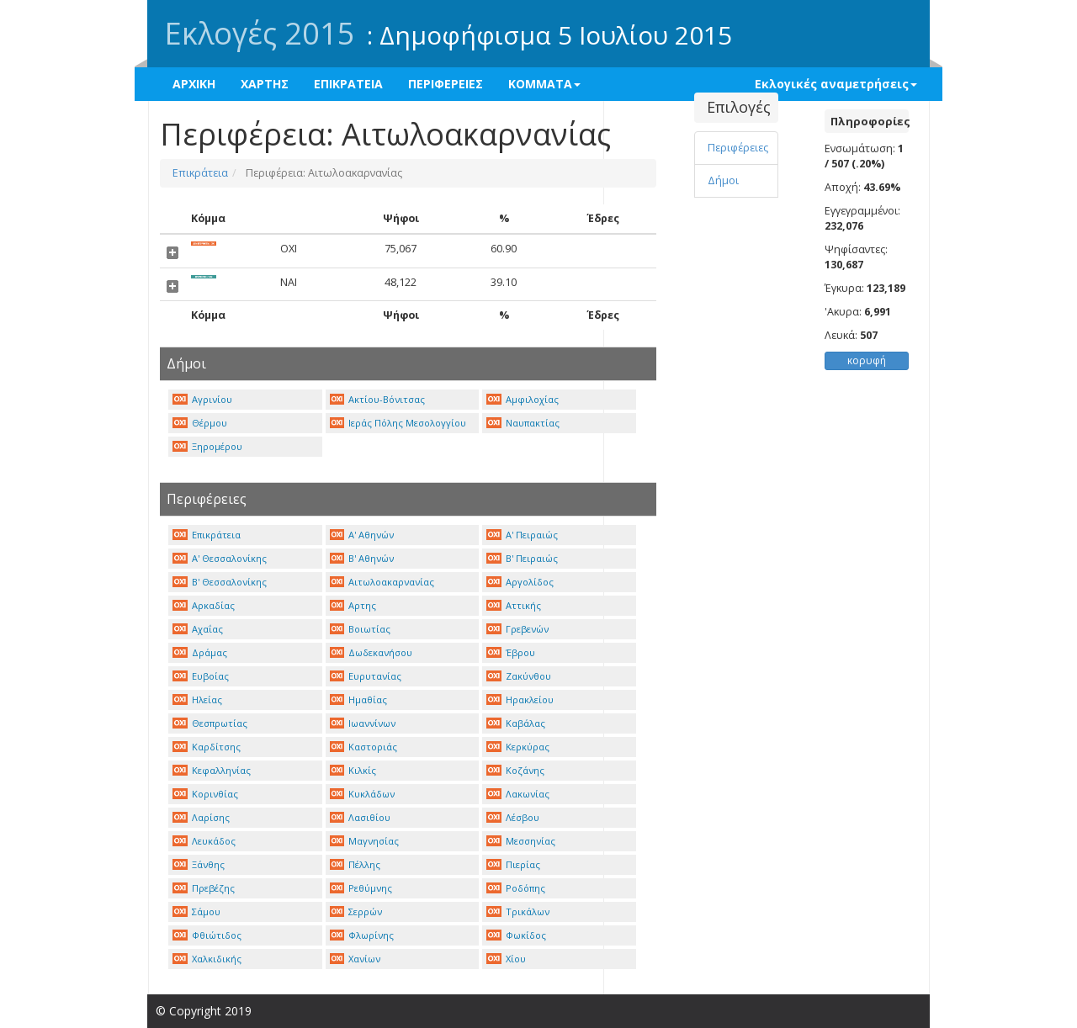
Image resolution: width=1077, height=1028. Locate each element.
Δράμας (199, 652)
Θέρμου (199, 422)
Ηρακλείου (520, 699)
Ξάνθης (198, 864)
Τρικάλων (517, 911)
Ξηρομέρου (207, 446)
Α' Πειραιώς (522, 534)
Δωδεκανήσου (371, 652)
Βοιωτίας (360, 629)
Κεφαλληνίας (211, 770)
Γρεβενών (517, 629)
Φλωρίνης (362, 935)
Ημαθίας (359, 699)
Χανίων (355, 958)
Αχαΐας (197, 629)
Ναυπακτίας (523, 422)
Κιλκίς (353, 770)
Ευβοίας (200, 676)
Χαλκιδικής (206, 958)
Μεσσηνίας (520, 841)
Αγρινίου (202, 399)
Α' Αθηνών (362, 534)
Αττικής (513, 605)
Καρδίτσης (206, 746)
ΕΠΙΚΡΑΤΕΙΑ (348, 84)
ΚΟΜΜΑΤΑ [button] (544, 84)
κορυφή (866, 360)
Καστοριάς (364, 746)
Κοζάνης (515, 770)
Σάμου (196, 911)
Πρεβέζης (203, 888)
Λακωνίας (517, 793)
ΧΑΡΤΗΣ (265, 84)
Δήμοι (723, 180)
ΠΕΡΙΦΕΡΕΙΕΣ (445, 84)
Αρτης (353, 605)
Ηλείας (197, 699)
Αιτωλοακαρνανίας (382, 581)
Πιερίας (513, 864)
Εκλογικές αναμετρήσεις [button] (836, 84)
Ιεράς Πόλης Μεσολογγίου (398, 422)
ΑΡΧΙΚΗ (193, 84)
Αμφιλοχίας (522, 399)
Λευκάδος (204, 841)
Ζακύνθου (518, 676)
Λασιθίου (360, 817)
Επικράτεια (200, 173)
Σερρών (356, 911)
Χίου (506, 958)
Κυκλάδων (362, 793)
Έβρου (510, 652)
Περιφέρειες (738, 147)
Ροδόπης (515, 888)
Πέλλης (355, 864)
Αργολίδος (520, 581)
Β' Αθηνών (362, 558)
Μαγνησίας (365, 841)
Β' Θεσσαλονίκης (219, 581)
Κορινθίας (205, 793)
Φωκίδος (516, 935)
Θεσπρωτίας (209, 723)
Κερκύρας (517, 746)
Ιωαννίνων (363, 723)
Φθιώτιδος (206, 935)
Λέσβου (512, 817)
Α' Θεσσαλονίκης (219, 558)
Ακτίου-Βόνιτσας (378, 399)
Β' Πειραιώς (522, 558)
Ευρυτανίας (366, 676)
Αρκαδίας (203, 605)
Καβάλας (515, 723)
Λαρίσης (201, 817)
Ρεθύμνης (361, 888)
